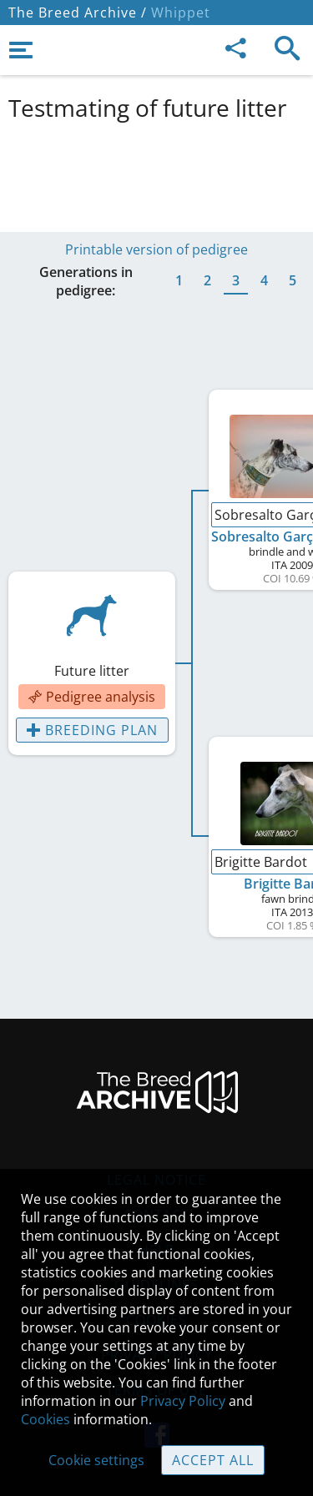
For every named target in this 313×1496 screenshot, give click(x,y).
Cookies (45, 1419)
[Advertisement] (156, 173)
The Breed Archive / (77, 12)
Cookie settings (96, 1460)
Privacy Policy (182, 1401)
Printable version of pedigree (156, 249)
